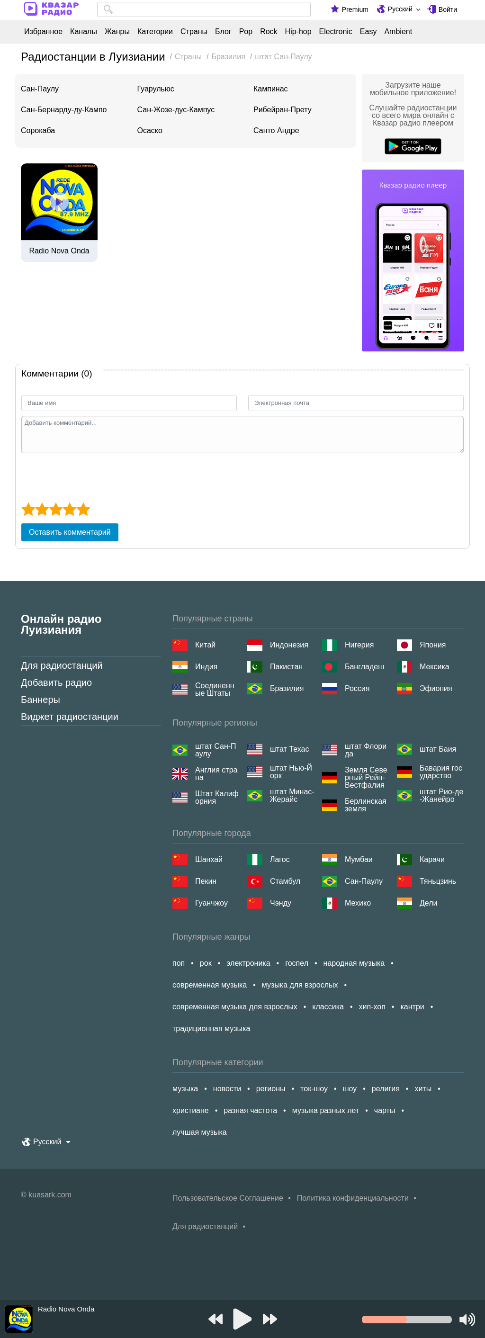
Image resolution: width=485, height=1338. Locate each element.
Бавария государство (441, 772)
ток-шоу (314, 1089)
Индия (206, 667)
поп (178, 963)
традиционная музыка (211, 1028)
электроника (248, 963)
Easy (368, 32)
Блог (223, 32)
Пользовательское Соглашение (227, 1198)
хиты (422, 1089)
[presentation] (93, 476)
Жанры (117, 32)
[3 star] (56, 509)
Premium (355, 9)
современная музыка (209, 985)
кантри (412, 1007)
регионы (271, 1089)
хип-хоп (372, 1007)
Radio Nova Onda (59, 251)
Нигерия (359, 645)
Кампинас (270, 89)
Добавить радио (56, 682)
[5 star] (83, 509)
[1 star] (28, 509)
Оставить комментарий (70, 532)
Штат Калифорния (217, 797)
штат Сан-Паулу (215, 750)
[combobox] (204, 9)
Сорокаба (38, 130)
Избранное (43, 32)
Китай (205, 645)
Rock (268, 32)
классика (328, 1007)
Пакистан (286, 667)
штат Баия (438, 749)
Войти (448, 9)
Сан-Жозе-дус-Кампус (176, 110)
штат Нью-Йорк (291, 772)
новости (227, 1089)
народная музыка (354, 963)
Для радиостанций (62, 665)
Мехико (358, 903)
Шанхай (209, 859)
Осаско (149, 130)
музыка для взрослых (300, 985)
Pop (245, 32)
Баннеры (40, 699)
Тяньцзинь (438, 881)
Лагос (280, 859)
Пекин (205, 881)
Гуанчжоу (211, 903)
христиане (190, 1110)
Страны (193, 32)
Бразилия (287, 688)
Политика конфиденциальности (353, 1198)
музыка (185, 1089)
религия (386, 1089)
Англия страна (216, 773)
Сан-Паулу (40, 89)
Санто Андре (276, 130)
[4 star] (69, 509)
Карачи (432, 859)
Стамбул (285, 881)
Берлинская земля (365, 805)
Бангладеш (364, 667)
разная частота (250, 1110)
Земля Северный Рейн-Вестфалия (366, 777)
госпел (296, 963)
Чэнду (280, 903)
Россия (357, 688)
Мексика (434, 667)
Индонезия (289, 645)
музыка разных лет (325, 1110)
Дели (428, 903)
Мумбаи (359, 859)
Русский (400, 9)
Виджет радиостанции (69, 716)
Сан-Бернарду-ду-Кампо (64, 110)
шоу (350, 1089)
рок (206, 963)
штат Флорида (365, 750)
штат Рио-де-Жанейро (441, 795)
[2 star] (42, 509)
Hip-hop (298, 32)
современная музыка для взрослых (234, 1007)
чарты (384, 1110)
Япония (433, 645)
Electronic (335, 32)
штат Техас (289, 749)
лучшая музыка (199, 1132)
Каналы (83, 32)
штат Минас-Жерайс (292, 795)
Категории (155, 32)
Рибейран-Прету (282, 110)
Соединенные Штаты (214, 689)
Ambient (398, 32)
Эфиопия (436, 688)
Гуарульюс (155, 89)
